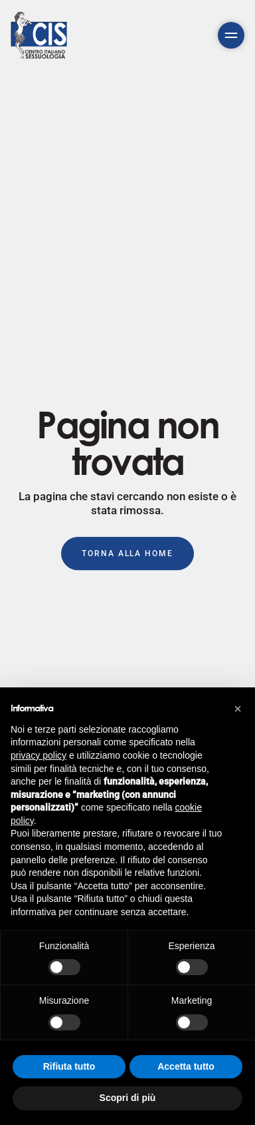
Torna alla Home (127, 553)
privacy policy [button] (38, 755)
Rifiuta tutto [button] (69, 1066)
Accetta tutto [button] (185, 1066)
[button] (237, 708)
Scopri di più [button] (128, 1097)
